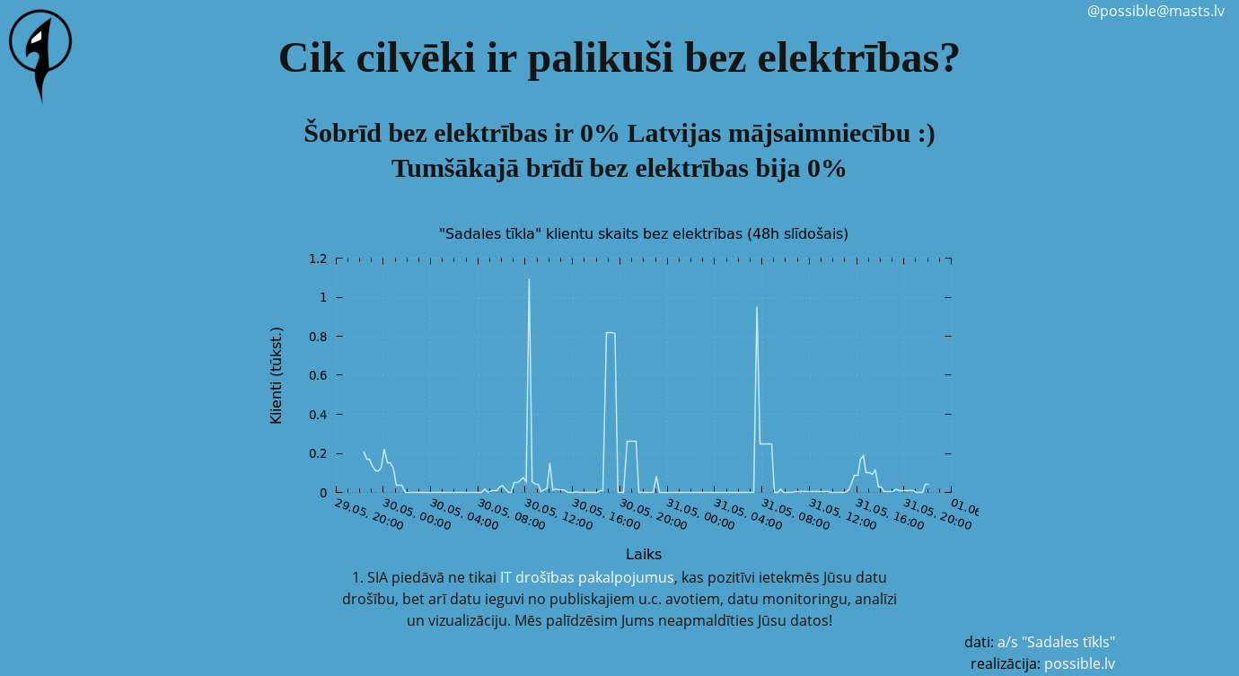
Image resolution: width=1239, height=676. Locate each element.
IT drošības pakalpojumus (587, 577)
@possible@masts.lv (1156, 11)
